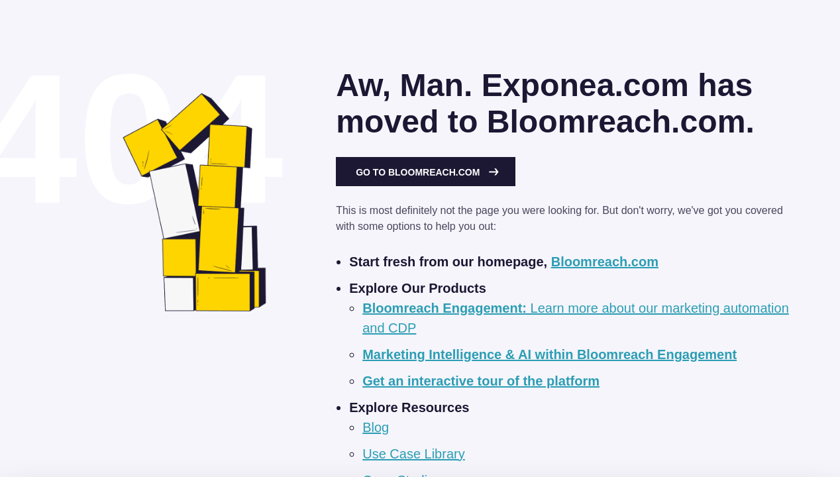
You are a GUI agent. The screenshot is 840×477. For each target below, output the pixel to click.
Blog (375, 427)
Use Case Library (413, 454)
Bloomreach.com (604, 261)
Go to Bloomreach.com (427, 172)
